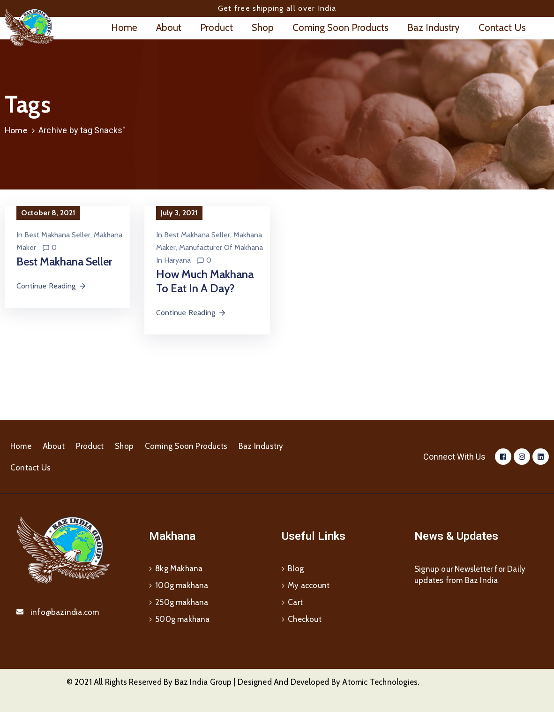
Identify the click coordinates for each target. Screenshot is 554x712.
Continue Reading (51, 285)
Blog (296, 568)
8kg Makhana (178, 568)
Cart (295, 602)
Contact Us (502, 27)
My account (308, 585)
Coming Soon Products (340, 27)
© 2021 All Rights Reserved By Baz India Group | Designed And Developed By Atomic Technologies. (243, 682)
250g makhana (181, 602)
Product (216, 27)
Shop (263, 27)
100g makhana (181, 585)
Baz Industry (433, 27)
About (168, 27)
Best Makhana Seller (57, 234)
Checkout (305, 619)
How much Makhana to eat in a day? (205, 281)
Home (124, 27)
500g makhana (182, 619)
